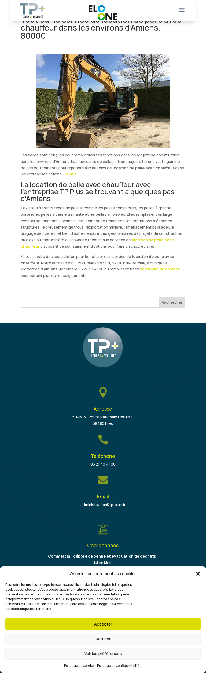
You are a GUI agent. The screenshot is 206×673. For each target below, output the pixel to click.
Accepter (103, 624)
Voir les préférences (103, 653)
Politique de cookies (79, 665)
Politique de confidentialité (118, 665)
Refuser (103, 639)
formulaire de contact (160, 269)
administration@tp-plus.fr (103, 504)
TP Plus (69, 174)
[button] (198, 573)
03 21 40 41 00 (103, 464)
